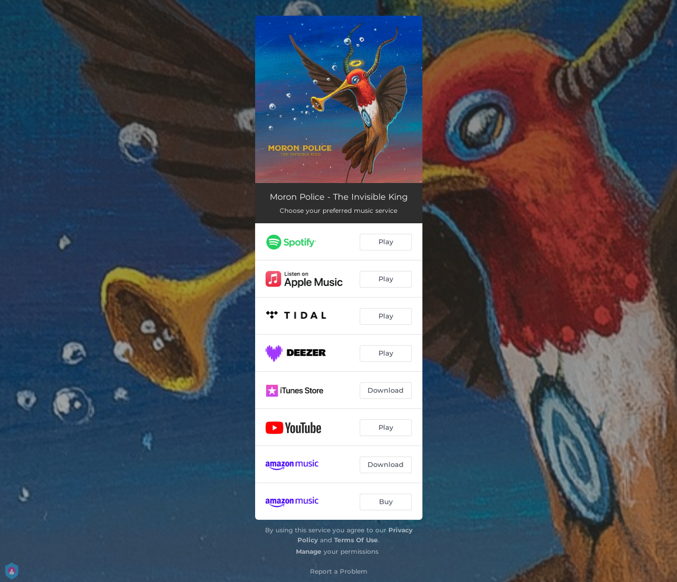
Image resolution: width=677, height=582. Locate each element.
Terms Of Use (356, 540)
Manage (309, 551)
